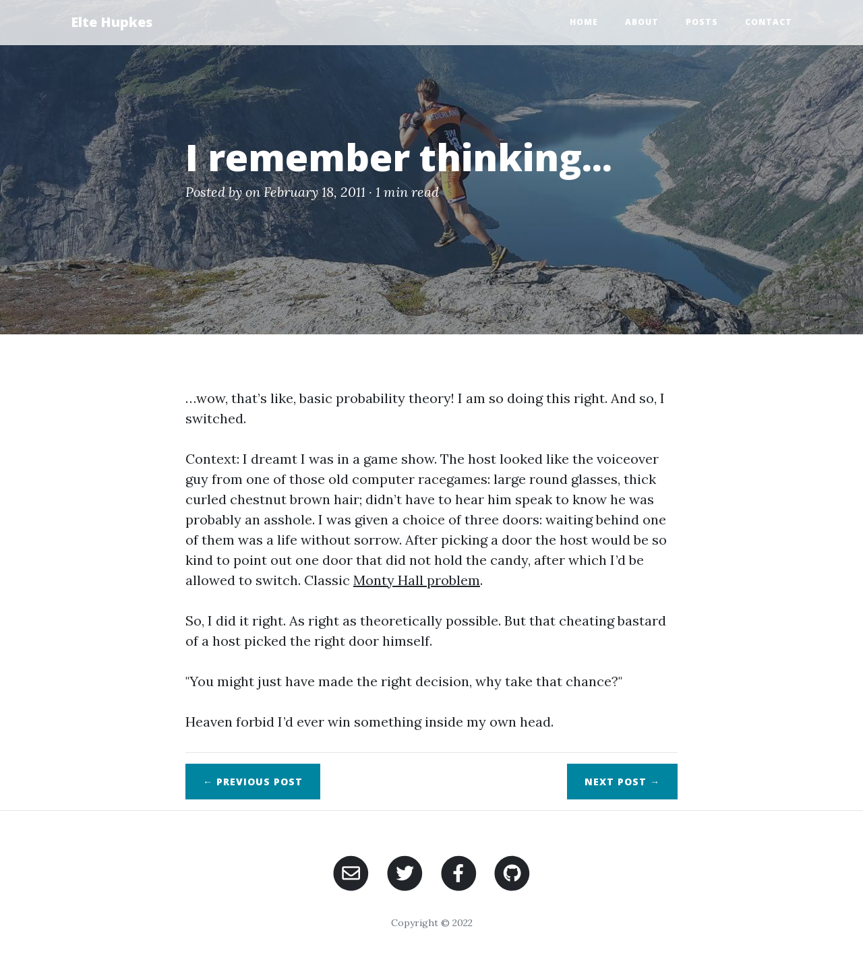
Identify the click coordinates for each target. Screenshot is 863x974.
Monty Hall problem (416, 580)
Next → (622, 781)
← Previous (253, 781)
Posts (702, 22)
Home (584, 22)
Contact (768, 22)
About (642, 22)
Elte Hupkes (111, 22)
